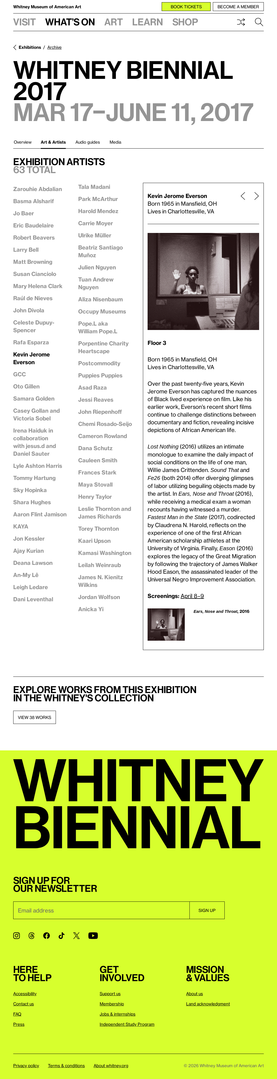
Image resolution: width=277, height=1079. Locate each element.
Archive (54, 47)
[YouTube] (93, 935)
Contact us (23, 1003)
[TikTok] (61, 935)
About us (194, 993)
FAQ (17, 1013)
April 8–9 (192, 595)
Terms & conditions (66, 1065)
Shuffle (241, 22)
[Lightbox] (203, 281)
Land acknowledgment (208, 1003)
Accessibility (25, 993)
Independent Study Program (127, 1024)
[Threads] (31, 935)
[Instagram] (16, 935)
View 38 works (34, 717)
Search (259, 22)
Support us (110, 993)
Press (19, 1024)
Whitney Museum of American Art (47, 6)
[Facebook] (46, 935)
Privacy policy (26, 1065)
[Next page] (254, 203)
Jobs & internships (117, 1013)
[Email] (101, 910)
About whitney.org (111, 1065)
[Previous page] (243, 203)
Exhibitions (30, 47)
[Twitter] (76, 935)
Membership (112, 1003)
